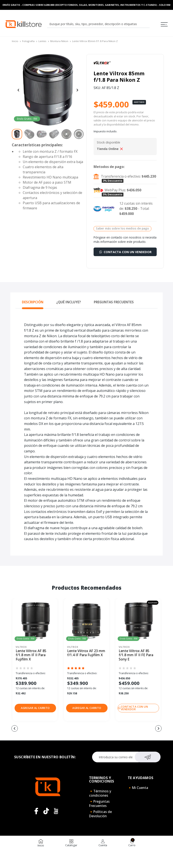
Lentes (42, 41)
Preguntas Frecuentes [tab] (114, 302)
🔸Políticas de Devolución (100, 814)
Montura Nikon (59, 41)
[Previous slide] (18, 90)
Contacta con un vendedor (125, 252)
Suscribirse (147, 756)
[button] (35, 708)
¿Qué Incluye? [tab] (68, 302)
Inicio (15, 41)
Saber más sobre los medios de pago (122, 228)
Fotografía (28, 41)
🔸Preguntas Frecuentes (99, 803)
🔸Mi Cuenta (138, 788)
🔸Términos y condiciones (100, 793)
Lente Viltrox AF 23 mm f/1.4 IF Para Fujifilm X (86, 653)
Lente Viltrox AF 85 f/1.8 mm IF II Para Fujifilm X (31, 655)
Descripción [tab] (32, 302)
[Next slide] (77, 90)
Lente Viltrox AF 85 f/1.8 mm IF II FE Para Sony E (136, 655)
